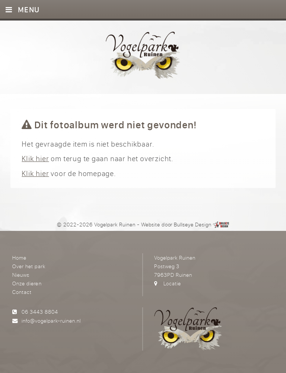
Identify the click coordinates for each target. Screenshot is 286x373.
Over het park (28, 266)
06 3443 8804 (40, 311)
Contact (22, 291)
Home (19, 257)
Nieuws (20, 274)
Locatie (172, 283)
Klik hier (35, 158)
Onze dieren (26, 283)
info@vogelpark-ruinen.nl (51, 320)
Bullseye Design (193, 224)
